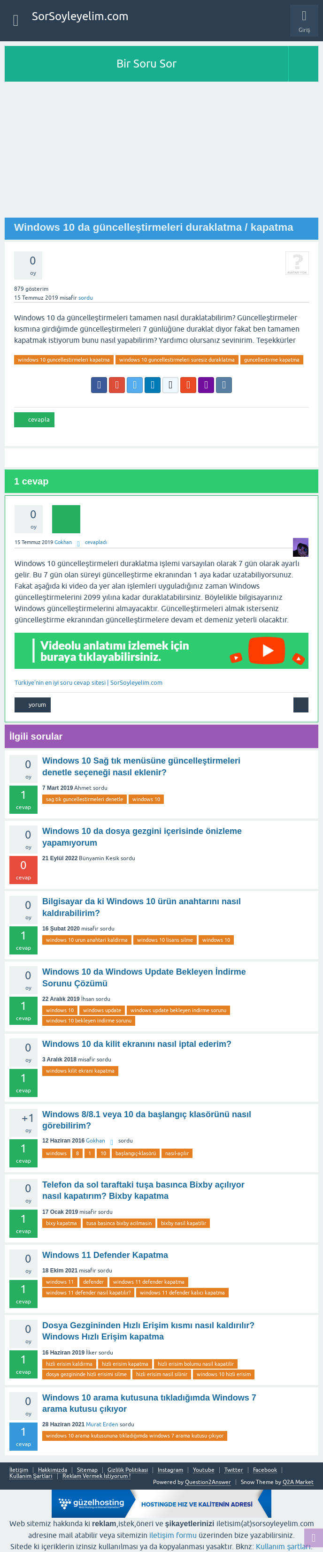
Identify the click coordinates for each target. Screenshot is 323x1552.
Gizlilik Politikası (128, 1470)
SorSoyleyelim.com (80, 16)
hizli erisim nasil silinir (161, 1374)
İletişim (18, 1470)
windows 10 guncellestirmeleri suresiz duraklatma (177, 360)
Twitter (233, 1470)
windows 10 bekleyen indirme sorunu (88, 1020)
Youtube (204, 1470)
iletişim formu (173, 1535)
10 (103, 1153)
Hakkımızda (52, 1470)
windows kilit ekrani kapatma (80, 1071)
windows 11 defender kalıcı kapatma (182, 1292)
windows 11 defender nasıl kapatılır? (88, 1292)
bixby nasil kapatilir (183, 1223)
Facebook (265, 1470)
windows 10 (146, 799)
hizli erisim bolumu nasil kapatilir (196, 1364)
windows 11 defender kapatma (149, 1282)
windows (56, 1153)
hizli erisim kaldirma (69, 1364)
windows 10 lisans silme (165, 940)
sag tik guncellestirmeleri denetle (84, 799)
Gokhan (95, 1140)
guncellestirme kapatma (272, 360)
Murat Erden (102, 1424)
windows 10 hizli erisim (224, 1374)
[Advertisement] (161, 152)
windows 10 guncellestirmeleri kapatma (64, 360)
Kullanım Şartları (31, 1476)
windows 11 (60, 1282)
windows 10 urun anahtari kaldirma (87, 940)
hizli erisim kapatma (125, 1364)
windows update (102, 1010)
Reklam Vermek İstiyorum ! (96, 1476)
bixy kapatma (61, 1223)
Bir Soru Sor (146, 63)
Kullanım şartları (283, 1546)
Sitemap (87, 1470)
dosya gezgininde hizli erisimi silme (86, 1374)
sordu (85, 298)
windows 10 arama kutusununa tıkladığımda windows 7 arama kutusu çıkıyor (134, 1435)
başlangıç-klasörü (135, 1153)
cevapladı (96, 542)
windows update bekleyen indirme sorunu (178, 1010)
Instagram (170, 1470)
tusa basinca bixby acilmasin (119, 1223)
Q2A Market (298, 1482)
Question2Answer (208, 1482)
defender (93, 1282)
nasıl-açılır (177, 1153)
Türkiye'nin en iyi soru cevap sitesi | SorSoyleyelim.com (88, 682)
